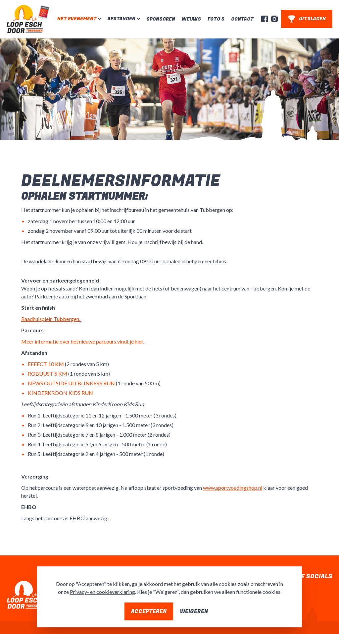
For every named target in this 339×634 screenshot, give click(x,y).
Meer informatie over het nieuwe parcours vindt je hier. (82, 341)
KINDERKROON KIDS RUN (60, 393)
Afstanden (121, 19)
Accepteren (149, 611)
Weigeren (194, 611)
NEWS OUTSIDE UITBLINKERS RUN (71, 383)
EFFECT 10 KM (46, 364)
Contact (242, 19)
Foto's (216, 19)
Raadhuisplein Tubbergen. (51, 319)
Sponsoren (160, 19)
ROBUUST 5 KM (47, 373)
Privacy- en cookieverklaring (102, 592)
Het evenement (77, 19)
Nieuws (191, 19)
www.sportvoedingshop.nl (232, 487)
